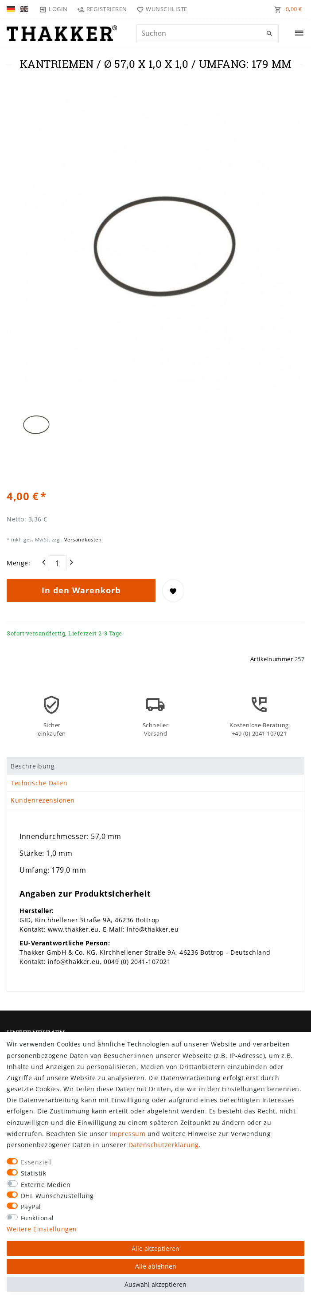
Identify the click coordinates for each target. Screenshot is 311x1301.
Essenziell (36, 1162)
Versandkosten (81, 539)
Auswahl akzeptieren (155, 1284)
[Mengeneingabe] (57, 562)
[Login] (53, 9)
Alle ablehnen (155, 1266)
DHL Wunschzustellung (57, 1195)
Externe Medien (46, 1184)
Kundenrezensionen (43, 800)
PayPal (31, 1207)
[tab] (155, 766)
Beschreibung (32, 766)
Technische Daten (39, 783)
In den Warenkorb (81, 590)
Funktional (37, 1218)
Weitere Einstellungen (42, 1229)
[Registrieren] (102, 9)
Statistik (34, 1173)
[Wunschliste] (160, 9)
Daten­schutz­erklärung (163, 1144)
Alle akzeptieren (155, 1248)
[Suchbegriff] (207, 33)
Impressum (128, 1133)
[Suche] (269, 34)
